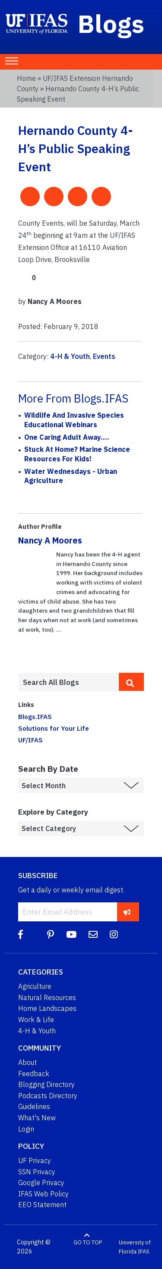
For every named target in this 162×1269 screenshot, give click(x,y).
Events (104, 356)
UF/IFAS (30, 739)
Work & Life (36, 1019)
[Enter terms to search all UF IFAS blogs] (68, 682)
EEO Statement (42, 1204)
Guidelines (34, 1106)
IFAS (143, 1251)
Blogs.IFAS (35, 716)
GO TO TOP (87, 1242)
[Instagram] (114, 934)
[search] (131, 682)
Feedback (33, 1073)
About (27, 1062)
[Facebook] (20, 934)
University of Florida (135, 1247)
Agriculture (34, 986)
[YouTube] (71, 934)
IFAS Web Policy (43, 1193)
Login (26, 1129)
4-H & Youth (70, 356)
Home (26, 78)
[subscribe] (127, 911)
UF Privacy (34, 1160)
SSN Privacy (36, 1171)
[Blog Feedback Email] (93, 934)
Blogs (111, 23)
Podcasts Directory (47, 1095)
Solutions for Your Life (53, 728)
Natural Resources (47, 997)
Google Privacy (41, 1182)
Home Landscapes (47, 1008)
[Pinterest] (50, 934)
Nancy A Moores (50, 540)
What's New (37, 1117)
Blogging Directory (46, 1084)
